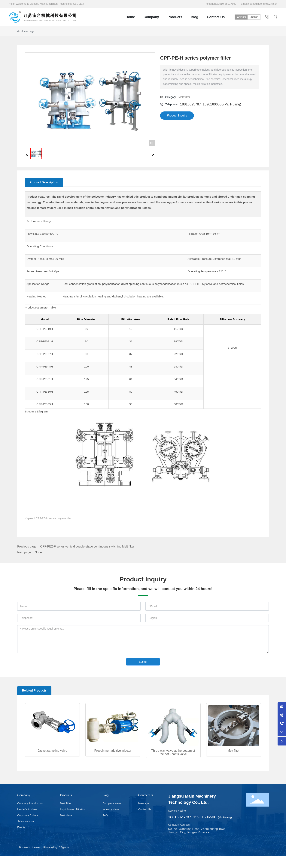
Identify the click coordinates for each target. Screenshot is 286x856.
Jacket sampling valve (52, 750)
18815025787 (190, 104)
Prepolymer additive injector (112, 750)
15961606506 (213, 104)
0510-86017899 (227, 3)
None (38, 552)
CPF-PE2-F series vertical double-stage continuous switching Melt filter (87, 546)
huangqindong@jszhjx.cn (263, 3)
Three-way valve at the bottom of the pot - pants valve (173, 752)
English (255, 16)
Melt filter (233, 750)
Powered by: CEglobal (56, 847)
